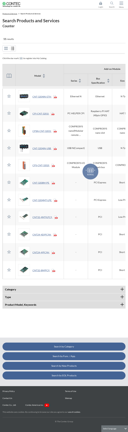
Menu (121, 7)
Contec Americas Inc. (37, 405)
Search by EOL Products (64, 375)
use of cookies (74, 412)
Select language (109, 428)
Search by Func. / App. (64, 356)
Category (65, 288)
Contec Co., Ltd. (9, 405)
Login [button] (102, 5)
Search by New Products (64, 365)
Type (65, 296)
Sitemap (68, 398)
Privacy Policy (8, 391)
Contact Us (7, 398)
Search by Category (64, 346)
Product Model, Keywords (65, 303)
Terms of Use (70, 391)
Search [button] (113, 5)
